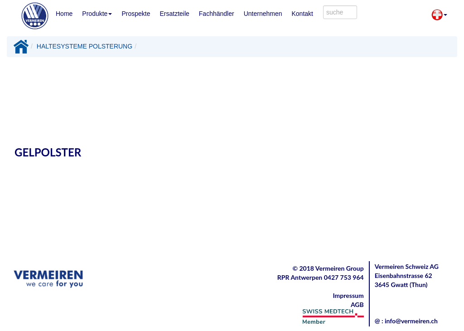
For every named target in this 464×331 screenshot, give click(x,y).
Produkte (97, 13)
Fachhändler (216, 13)
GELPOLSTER (47, 152)
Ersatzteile (174, 13)
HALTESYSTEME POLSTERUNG (84, 46)
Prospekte (135, 13)
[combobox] (340, 12)
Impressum (348, 295)
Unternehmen (263, 13)
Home (64, 13)
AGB (357, 304)
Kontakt (302, 13)
